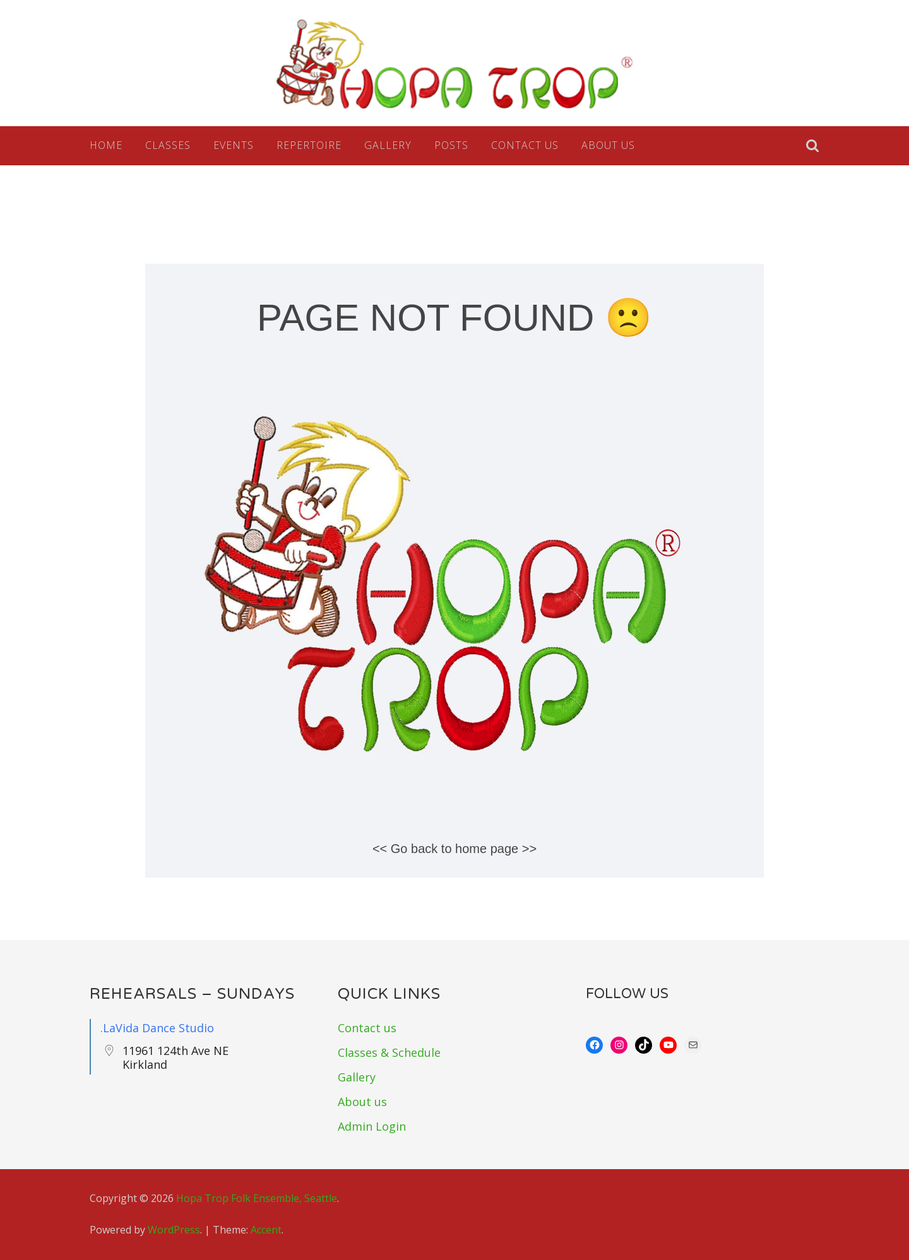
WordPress (174, 1230)
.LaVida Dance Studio (157, 1027)
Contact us (525, 145)
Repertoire (309, 145)
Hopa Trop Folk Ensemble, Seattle (256, 1198)
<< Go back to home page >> (454, 849)
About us (608, 145)
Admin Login (372, 1126)
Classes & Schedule (389, 1052)
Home (106, 145)
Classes (168, 145)
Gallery (388, 145)
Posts (451, 145)
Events (233, 145)
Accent (266, 1230)
